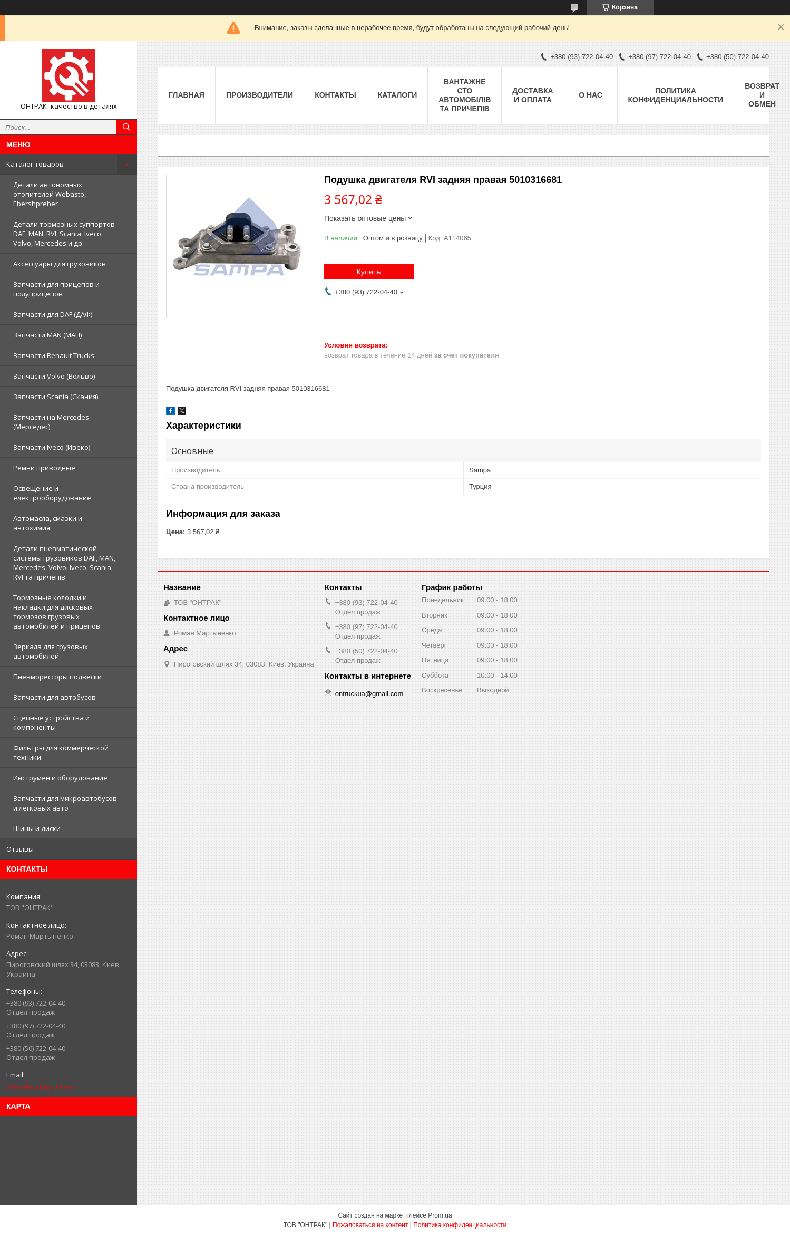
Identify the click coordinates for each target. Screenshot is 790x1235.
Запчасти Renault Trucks (53, 355)
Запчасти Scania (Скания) (55, 396)
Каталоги (397, 95)
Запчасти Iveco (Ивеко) (51, 447)
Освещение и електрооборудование (52, 493)
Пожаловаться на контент (370, 1225)
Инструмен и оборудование (60, 778)
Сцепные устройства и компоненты (51, 722)
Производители (259, 95)
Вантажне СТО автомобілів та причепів (464, 95)
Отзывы (20, 849)
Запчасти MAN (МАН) (47, 335)
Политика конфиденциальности (676, 95)
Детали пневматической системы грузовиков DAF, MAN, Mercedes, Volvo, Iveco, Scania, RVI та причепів (64, 563)
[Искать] (126, 127)
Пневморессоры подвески (57, 676)
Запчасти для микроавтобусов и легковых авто (65, 803)
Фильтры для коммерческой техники (61, 752)
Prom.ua (440, 1215)
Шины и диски (37, 828)
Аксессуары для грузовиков (59, 263)
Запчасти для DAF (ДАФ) (52, 314)
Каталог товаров (35, 164)
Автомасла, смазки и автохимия (47, 523)
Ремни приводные (44, 467)
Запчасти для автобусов (54, 697)
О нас (590, 95)
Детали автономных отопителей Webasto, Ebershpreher (49, 194)
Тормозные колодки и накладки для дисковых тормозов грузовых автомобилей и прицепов (56, 612)
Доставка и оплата (532, 95)
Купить (369, 271)
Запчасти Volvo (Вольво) (54, 376)
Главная (186, 95)
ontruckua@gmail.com (41, 1087)
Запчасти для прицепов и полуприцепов (56, 288)
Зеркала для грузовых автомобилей (50, 651)
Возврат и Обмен (762, 95)
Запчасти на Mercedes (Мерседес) (51, 421)
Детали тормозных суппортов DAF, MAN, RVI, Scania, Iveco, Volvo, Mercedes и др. (64, 233)
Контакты (335, 95)
